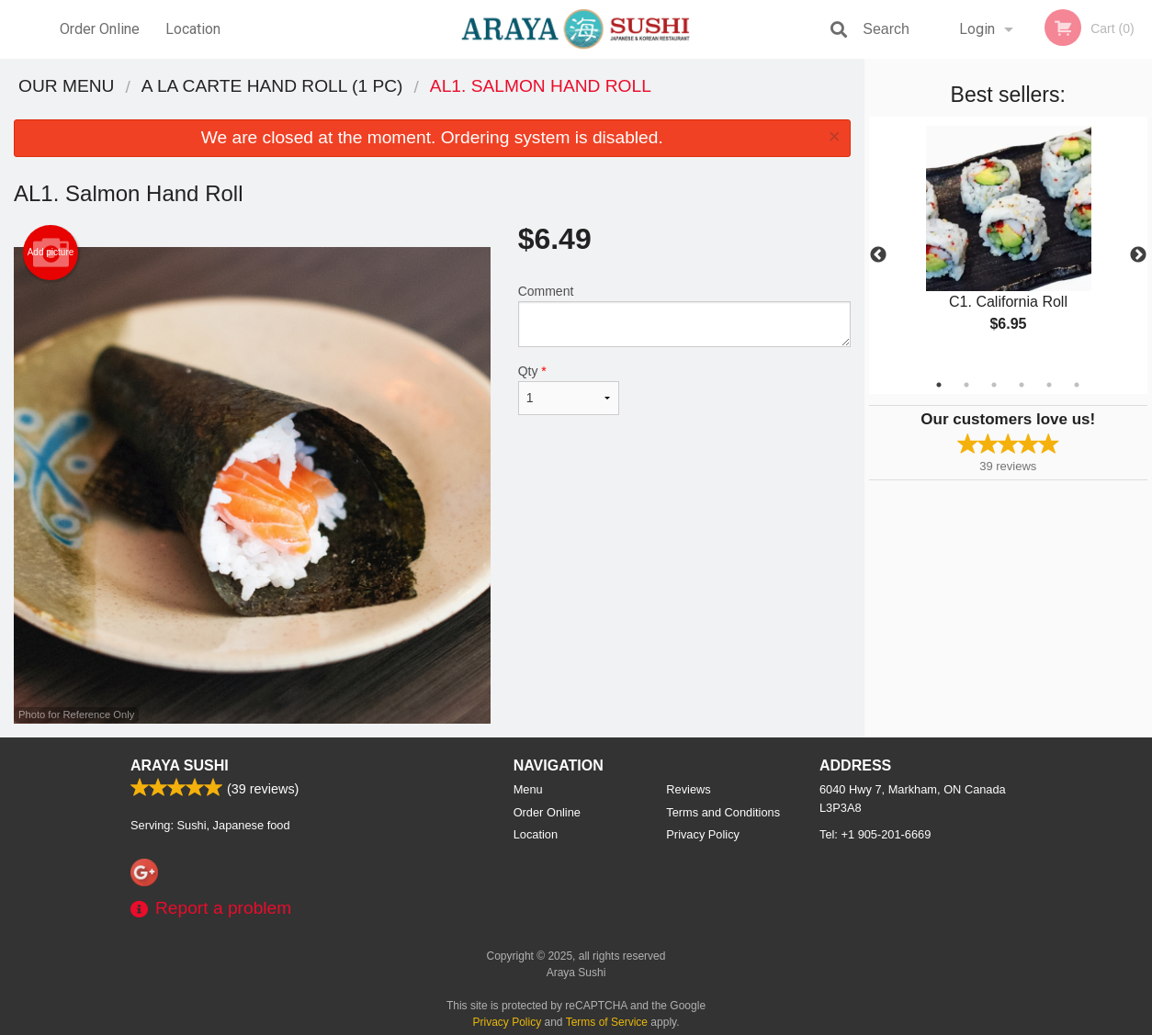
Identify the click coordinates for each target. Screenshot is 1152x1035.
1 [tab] (939, 385)
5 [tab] (1049, 385)
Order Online (100, 29)
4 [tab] (1021, 385)
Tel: (875, 834)
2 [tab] (966, 385)
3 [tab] (994, 385)
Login (977, 29)
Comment (684, 315)
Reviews (688, 789)
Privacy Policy (703, 834)
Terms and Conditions (723, 812)
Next (1138, 255)
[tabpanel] (1009, 244)
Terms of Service (607, 1022)
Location (192, 29)
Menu (528, 789)
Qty (568, 389)
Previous (878, 255)
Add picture (51, 252)
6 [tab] (1076, 385)
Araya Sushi (179, 765)
